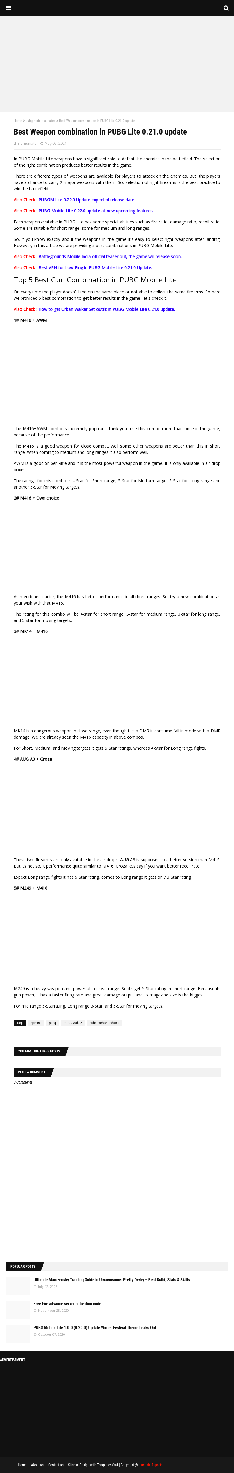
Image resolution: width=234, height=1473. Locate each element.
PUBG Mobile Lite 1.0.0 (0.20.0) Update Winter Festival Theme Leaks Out (95, 1327)
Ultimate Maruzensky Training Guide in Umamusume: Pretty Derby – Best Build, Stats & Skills (112, 1279)
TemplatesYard (107, 1465)
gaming (36, 1023)
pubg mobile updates (40, 121)
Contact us (56, 1465)
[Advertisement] (117, 64)
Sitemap (74, 1465)
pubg (52, 1023)
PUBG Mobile (73, 1023)
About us (37, 1465)
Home (18, 121)
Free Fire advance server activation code (67, 1303)
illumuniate (27, 143)
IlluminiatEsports (150, 1465)
